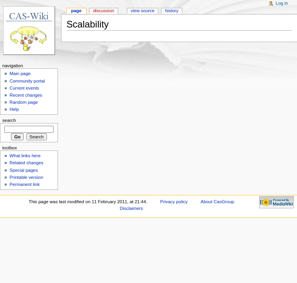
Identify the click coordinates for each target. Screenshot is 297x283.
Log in (282, 3)
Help (14, 109)
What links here (25, 155)
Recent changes (25, 95)
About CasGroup (217, 201)
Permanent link (24, 184)
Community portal (27, 81)
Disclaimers (131, 208)
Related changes (26, 162)
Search (9, 120)
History (171, 10)
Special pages (23, 170)
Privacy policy (174, 201)
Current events (24, 88)
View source (142, 10)
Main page (20, 73)
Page (76, 10)
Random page (23, 102)
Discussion (103, 10)
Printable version (26, 177)
